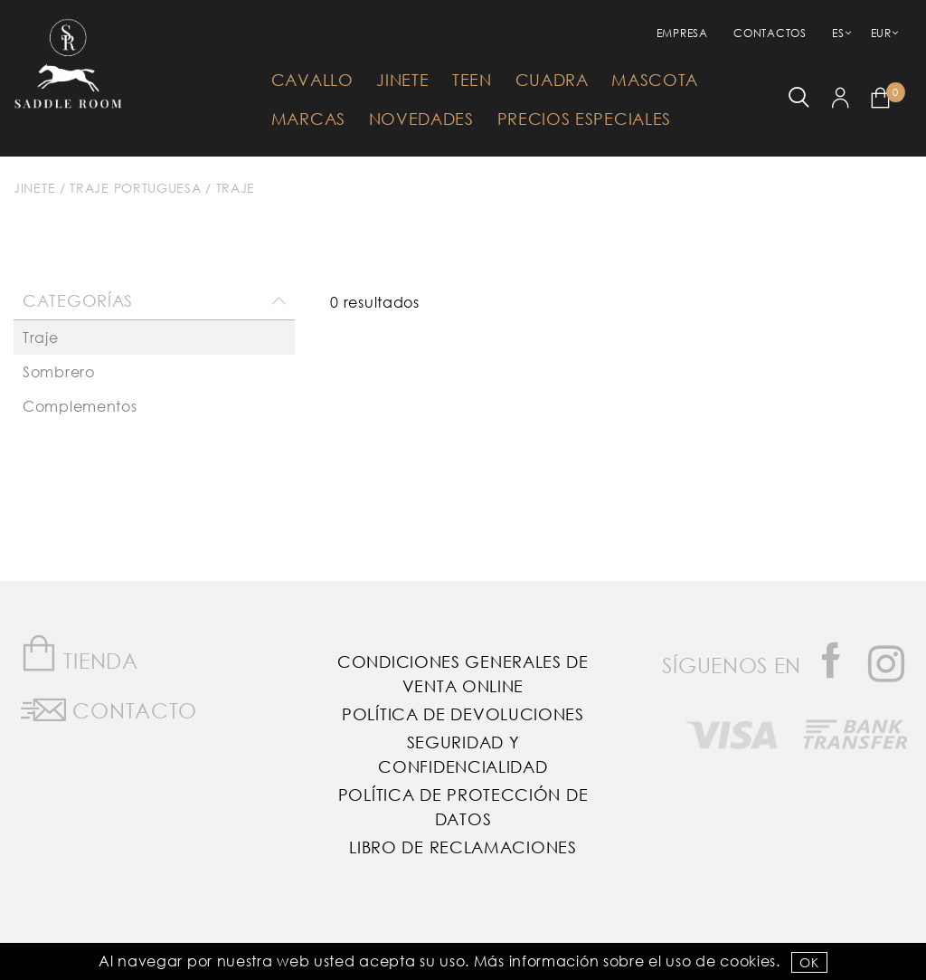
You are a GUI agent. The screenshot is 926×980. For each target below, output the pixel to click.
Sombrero (59, 371)
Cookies (748, 960)
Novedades (421, 118)
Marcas (308, 118)
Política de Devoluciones (463, 714)
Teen (472, 80)
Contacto (109, 707)
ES (838, 33)
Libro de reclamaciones (462, 847)
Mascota (654, 80)
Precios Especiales (584, 118)
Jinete (402, 80)
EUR (881, 33)
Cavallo (312, 80)
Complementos (80, 405)
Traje (236, 187)
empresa (682, 33)
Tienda (79, 653)
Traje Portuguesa (135, 187)
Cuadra (552, 80)
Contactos (769, 33)
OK (808, 962)
